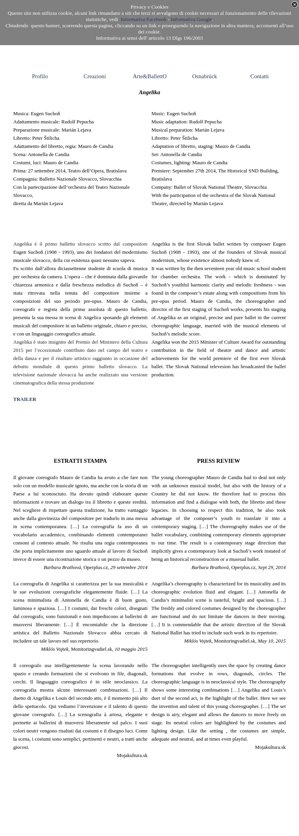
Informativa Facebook (144, 19)
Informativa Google (191, 19)
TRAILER (24, 399)
